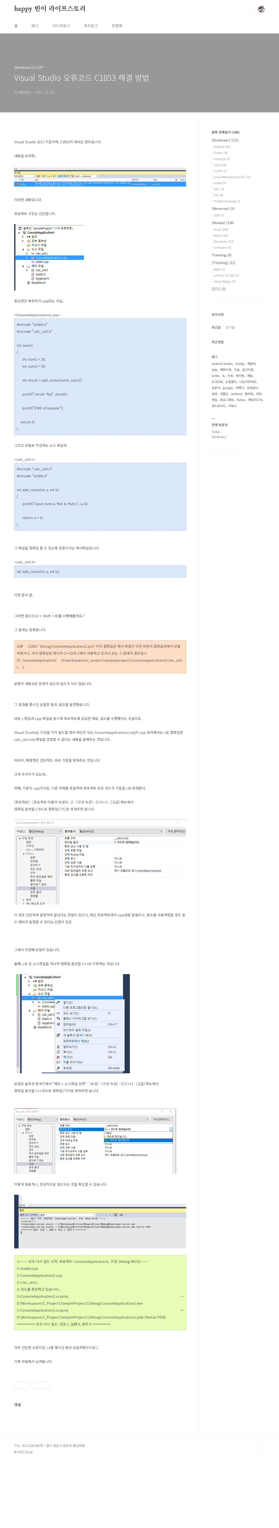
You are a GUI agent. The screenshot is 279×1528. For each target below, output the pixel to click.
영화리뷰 (225, 369)
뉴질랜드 (231, 381)
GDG (219, 215)
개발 (250, 375)
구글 (237, 369)
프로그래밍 (227, 400)
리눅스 (232, 406)
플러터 (249, 394)
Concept (222, 159)
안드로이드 (219, 406)
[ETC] (219, 289)
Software (222, 247)
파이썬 (240, 375)
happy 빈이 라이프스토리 (50, 9)
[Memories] (223, 208)
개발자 (251, 363)
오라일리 (252, 387)
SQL (219, 189)
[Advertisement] (100, 1402)
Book (221, 229)
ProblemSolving (227, 201)
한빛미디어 (255, 400)
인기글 (230, 327)
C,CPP (220, 171)
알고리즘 (247, 369)
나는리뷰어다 (248, 381)
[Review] (223, 222)
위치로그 (91, 25)
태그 (35, 25)
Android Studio (222, 363)
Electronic (224, 241)
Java (220, 165)
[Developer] (225, 140)
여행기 (240, 387)
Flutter (220, 152)
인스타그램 (226, 453)
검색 (250, 9)
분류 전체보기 (226, 132)
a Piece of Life (226, 275)
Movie (221, 235)
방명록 (117, 25)
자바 (259, 394)
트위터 (237, 453)
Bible (219, 269)
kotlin (215, 375)
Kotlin (220, 183)
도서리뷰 (217, 381)
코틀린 (224, 394)
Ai (223, 375)
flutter (241, 400)
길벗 (214, 394)
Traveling (222, 255)
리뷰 (230, 375)
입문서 (216, 387)
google (228, 387)
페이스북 (216, 453)
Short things (224, 281)
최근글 (216, 327)
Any (218, 195)
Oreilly (239, 363)
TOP (261, 1512)
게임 (214, 400)
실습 (214, 369)
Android (222, 146)
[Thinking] (223, 262)
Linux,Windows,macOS (232, 177)
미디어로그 (61, 25)
